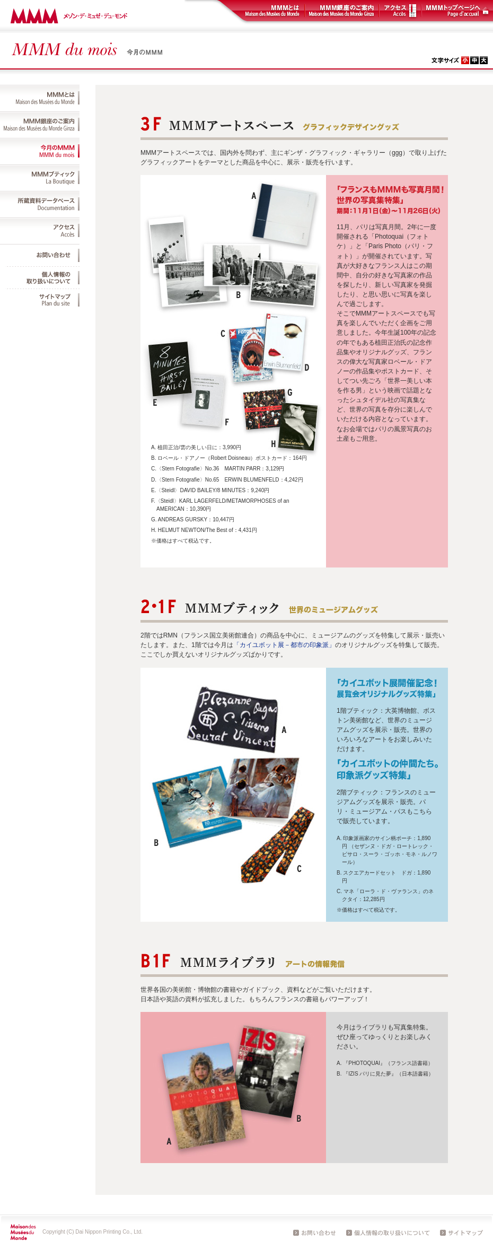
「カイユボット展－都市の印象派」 (284, 645)
